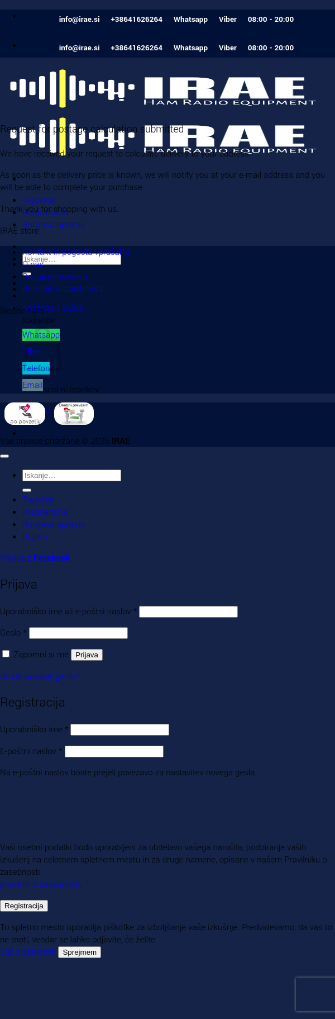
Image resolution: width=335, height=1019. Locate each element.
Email (32, 385)
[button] (52, 308)
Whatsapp (191, 19)
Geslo (13, 633)
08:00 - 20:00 (271, 19)
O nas (33, 264)
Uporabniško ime (34, 729)
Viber (228, 19)
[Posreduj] (26, 490)
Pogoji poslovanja (54, 277)
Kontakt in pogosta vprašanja (76, 252)
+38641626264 (136, 19)
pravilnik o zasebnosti (40, 884)
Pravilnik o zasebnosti (62, 289)
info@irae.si (79, 19)
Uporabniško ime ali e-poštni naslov (68, 611)
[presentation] (76, 807)
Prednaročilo (45, 512)
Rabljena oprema (53, 225)
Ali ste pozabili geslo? (40, 676)
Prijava (86, 655)
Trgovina (38, 200)
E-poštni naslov (31, 751)
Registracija (24, 906)
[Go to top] (4, 456)
